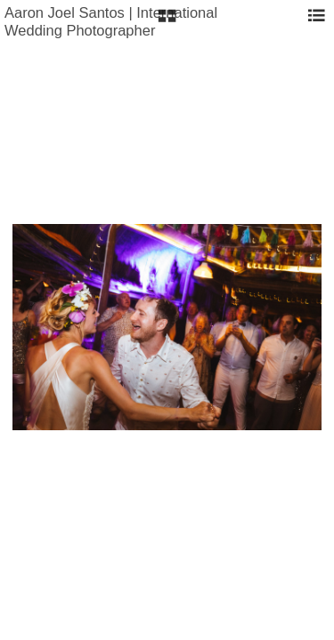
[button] (167, 22)
